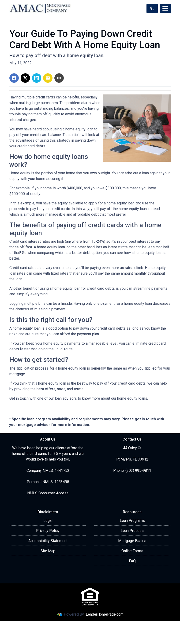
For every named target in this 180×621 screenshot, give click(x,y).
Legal (47, 520)
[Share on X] (25, 78)
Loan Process (132, 530)
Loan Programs (132, 520)
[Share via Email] (47, 78)
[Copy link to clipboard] (59, 78)
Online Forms (132, 551)
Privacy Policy (48, 530)
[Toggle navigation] (165, 8)
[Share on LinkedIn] (36, 78)
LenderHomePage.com (105, 614)
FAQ (132, 561)
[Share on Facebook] (14, 78)
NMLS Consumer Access (47, 493)
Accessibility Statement (48, 541)
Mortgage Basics (132, 541)
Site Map (48, 551)
